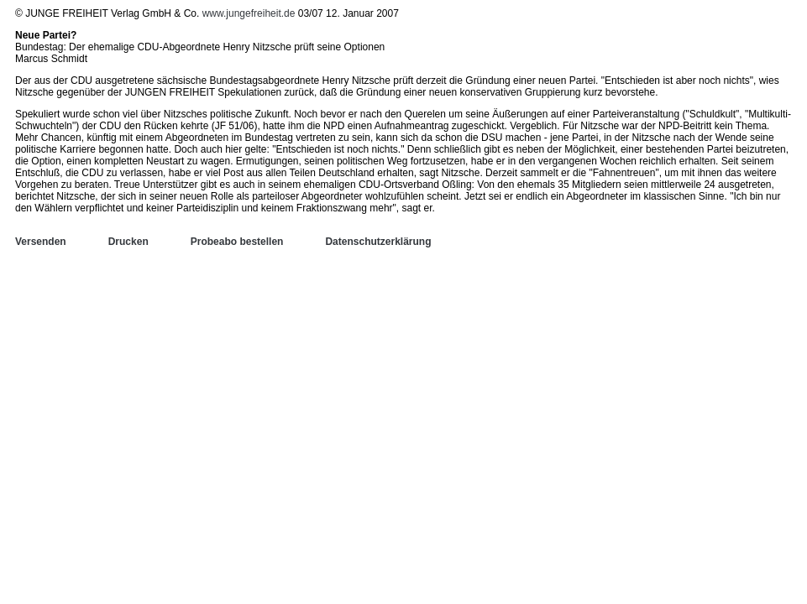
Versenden (40, 241)
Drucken (128, 241)
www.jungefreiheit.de (249, 13)
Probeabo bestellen (237, 241)
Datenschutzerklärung (378, 241)
